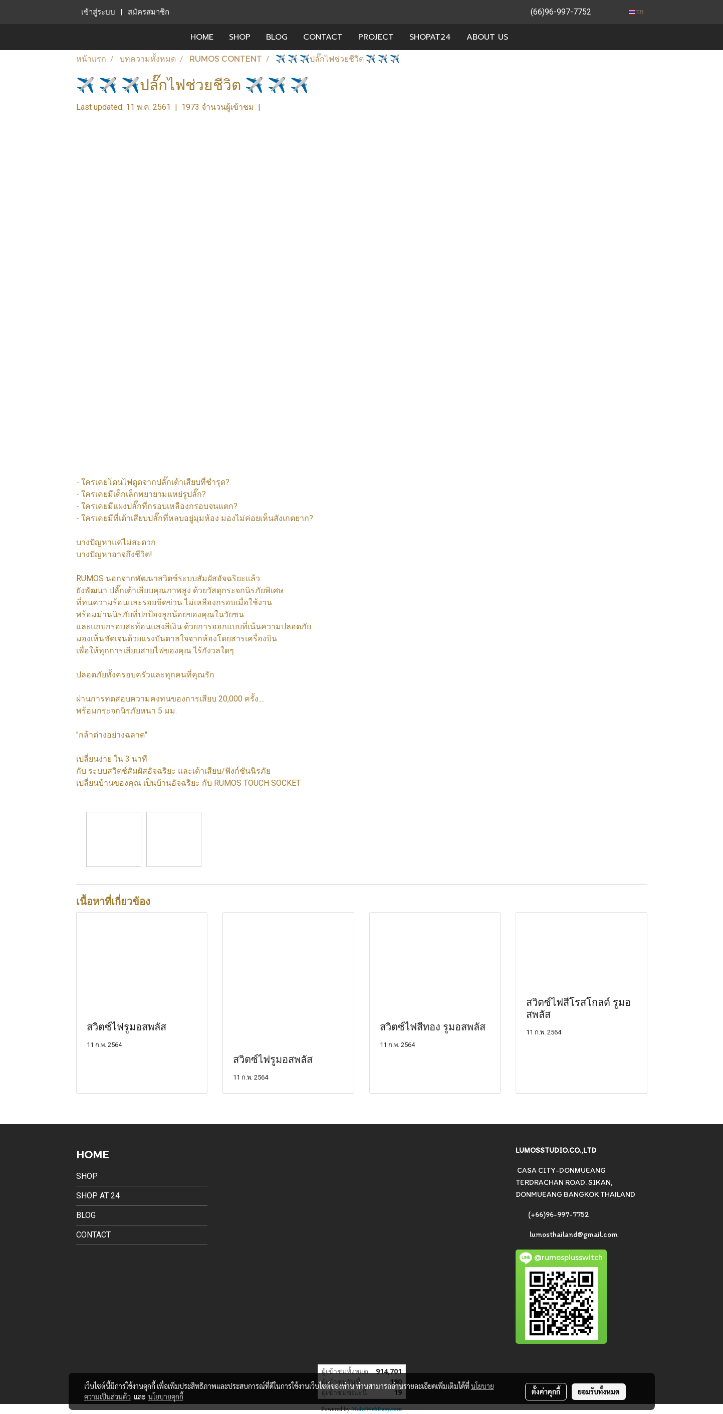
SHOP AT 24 (98, 1195)
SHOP (240, 37)
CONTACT (323, 37)
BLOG (277, 37)
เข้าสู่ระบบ (98, 12)
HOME (201, 37)
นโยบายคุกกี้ (165, 1396)
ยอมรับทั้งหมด (599, 1391)
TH (636, 12)
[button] (531, 37)
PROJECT (376, 37)
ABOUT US (487, 37)
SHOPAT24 (430, 37)
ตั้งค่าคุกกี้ (546, 1391)
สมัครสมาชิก (148, 12)
